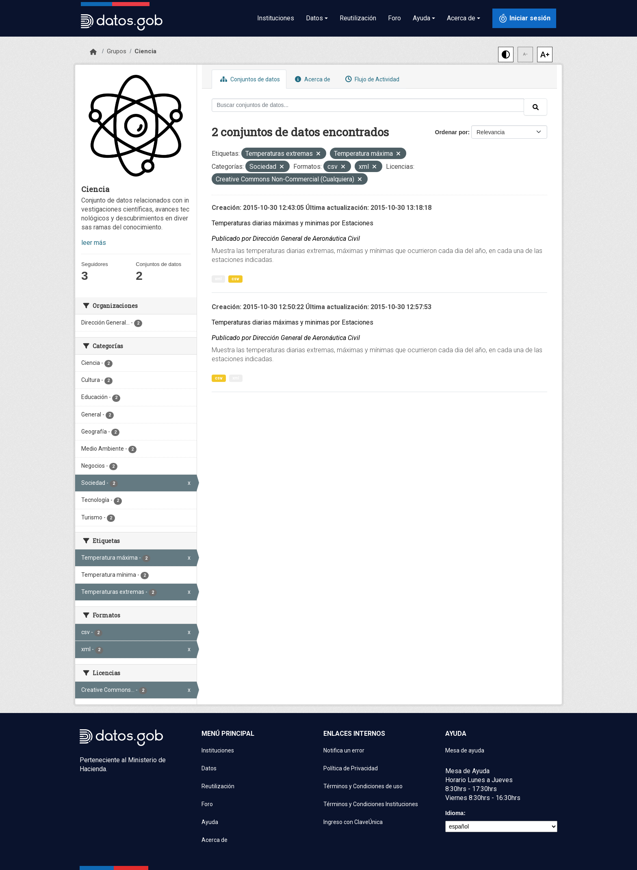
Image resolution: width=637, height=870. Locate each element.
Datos (209, 768)
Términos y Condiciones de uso (363, 786)
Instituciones (275, 18)
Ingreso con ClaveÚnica (353, 822)
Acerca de (311, 79)
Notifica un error (343, 750)
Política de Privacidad (350, 768)
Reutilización (358, 18)
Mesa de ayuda (464, 750)
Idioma (454, 813)
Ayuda (210, 822)
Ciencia (145, 51)
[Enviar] (535, 107)
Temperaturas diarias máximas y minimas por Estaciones (292, 223)
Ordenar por (451, 132)
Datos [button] (314, 18)
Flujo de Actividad (371, 79)
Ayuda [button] (421, 18)
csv (235, 278)
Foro (394, 18)
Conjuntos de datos (249, 79)
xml (218, 278)
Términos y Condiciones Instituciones (370, 804)
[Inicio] (93, 52)
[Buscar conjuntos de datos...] (368, 105)
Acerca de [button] (461, 18)
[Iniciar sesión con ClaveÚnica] (524, 18)
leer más (93, 242)
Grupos (116, 51)
